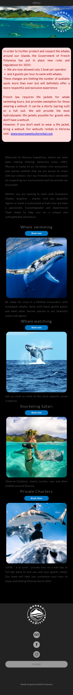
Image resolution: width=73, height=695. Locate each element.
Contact (36, 664)
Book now (36, 233)
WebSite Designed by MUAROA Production (36, 684)
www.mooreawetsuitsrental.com (32, 133)
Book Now (36, 498)
